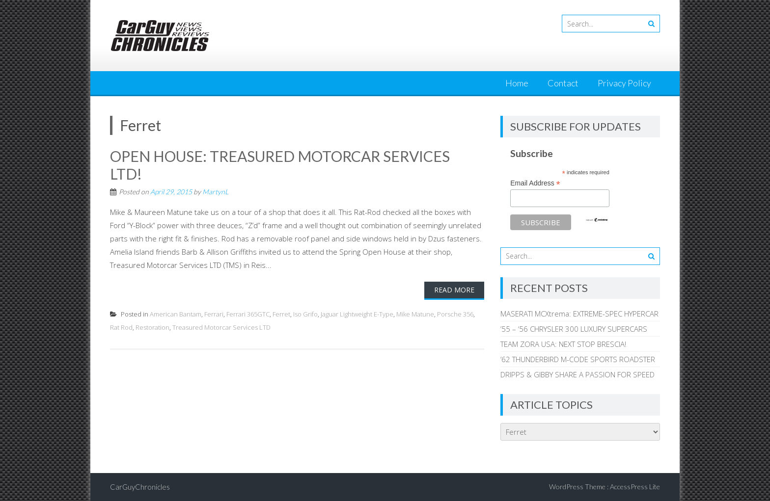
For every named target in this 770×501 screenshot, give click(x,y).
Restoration (152, 327)
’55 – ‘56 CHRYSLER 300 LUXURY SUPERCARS (573, 329)
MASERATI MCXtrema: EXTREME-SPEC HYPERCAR (579, 313)
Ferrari (213, 314)
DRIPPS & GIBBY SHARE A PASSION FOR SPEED (577, 374)
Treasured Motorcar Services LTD (221, 327)
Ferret (281, 314)
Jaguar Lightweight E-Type (357, 314)
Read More (454, 289)
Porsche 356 (455, 314)
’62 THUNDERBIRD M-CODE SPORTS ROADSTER (577, 359)
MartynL (215, 191)
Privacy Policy (624, 83)
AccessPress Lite (635, 486)
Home (516, 83)
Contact (563, 83)
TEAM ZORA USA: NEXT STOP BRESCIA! (563, 344)
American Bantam (175, 314)
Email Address (535, 183)
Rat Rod (121, 327)
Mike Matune (415, 314)
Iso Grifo (305, 314)
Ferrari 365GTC (248, 314)
